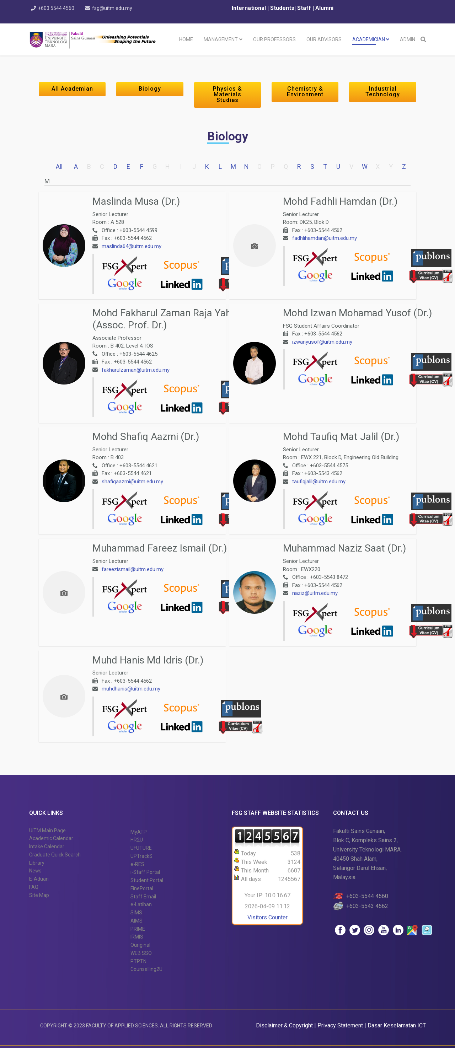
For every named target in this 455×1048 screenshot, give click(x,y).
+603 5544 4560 (57, 8)
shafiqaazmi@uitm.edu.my (132, 481)
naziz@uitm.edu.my (315, 593)
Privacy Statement (340, 1025)
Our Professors (274, 39)
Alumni (324, 8)
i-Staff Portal (145, 872)
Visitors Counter (267, 917)
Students (281, 8)
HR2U (136, 840)
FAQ (33, 887)
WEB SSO (141, 953)
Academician (368, 39)
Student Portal (146, 880)
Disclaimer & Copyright (284, 1025)
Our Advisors (324, 39)
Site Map (39, 895)
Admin (407, 39)
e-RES (137, 864)
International (249, 8)
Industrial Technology (382, 91)
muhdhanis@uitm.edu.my (131, 689)
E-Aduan (39, 879)
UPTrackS (141, 856)
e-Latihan (141, 904)
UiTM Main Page (47, 830)
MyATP (138, 832)
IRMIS (136, 937)
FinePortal (141, 888)
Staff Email (143, 896)
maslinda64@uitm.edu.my (131, 246)
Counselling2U (146, 969)
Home (186, 39)
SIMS (136, 912)
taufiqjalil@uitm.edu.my (319, 481)
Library (36, 863)
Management (221, 39)
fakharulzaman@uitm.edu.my (136, 370)
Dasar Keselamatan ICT (397, 1025)
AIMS (136, 921)
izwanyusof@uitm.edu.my (322, 342)
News (35, 871)
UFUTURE (141, 848)
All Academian (72, 88)
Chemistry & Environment (305, 91)
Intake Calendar (46, 846)
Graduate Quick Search (55, 855)
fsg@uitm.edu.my (114, 8)
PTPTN (138, 961)
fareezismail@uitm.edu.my (133, 569)
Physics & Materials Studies (227, 94)
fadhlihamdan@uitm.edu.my (324, 238)
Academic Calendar (51, 838)
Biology (150, 88)
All (59, 166)
